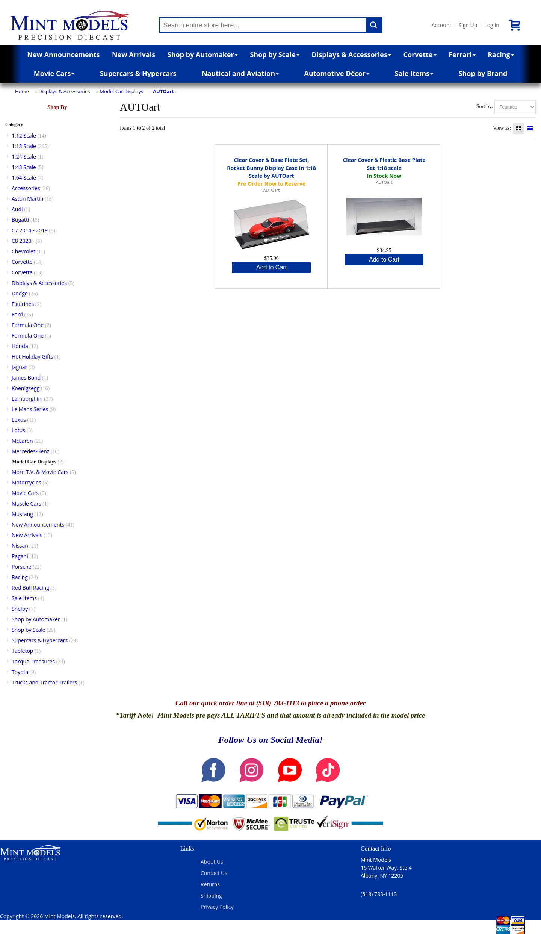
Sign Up (467, 25)
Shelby (20, 608)
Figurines (23, 303)
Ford (17, 314)
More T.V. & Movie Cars (40, 471)
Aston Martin (27, 198)
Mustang (22, 514)
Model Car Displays (121, 91)
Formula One (28, 324)
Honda (20, 346)
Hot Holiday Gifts (32, 356)
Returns (210, 884)
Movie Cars (54, 73)
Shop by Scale (274, 54)
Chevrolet (23, 251)
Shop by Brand (483, 73)
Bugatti (20, 219)
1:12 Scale (24, 135)
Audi (17, 209)
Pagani (20, 556)
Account (441, 25)
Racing (501, 54)
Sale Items (413, 73)
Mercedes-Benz (30, 451)
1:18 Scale (24, 146)
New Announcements (63, 54)
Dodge (20, 293)
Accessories (26, 188)
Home (22, 91)
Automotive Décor (336, 73)
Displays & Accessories (351, 54)
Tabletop (22, 650)
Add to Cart (271, 267)
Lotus (18, 430)
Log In (491, 25)
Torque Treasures (33, 661)
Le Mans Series (30, 409)
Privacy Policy (217, 906)
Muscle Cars (26, 503)
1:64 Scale (24, 177)
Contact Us (214, 872)
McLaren (22, 440)
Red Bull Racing (30, 587)
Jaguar (19, 367)
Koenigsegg (25, 388)
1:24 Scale (24, 156)
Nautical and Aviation (240, 73)
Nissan (20, 545)
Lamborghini (27, 398)
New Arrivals (133, 54)
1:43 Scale (24, 167)
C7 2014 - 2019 (30, 230)
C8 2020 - (23, 240)
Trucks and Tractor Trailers (44, 682)
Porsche (21, 566)
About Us (212, 861)
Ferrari (462, 54)
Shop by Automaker (203, 54)
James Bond (26, 377)
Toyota (20, 671)
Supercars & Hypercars (138, 73)
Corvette (420, 54)
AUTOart (163, 91)
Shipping (211, 895)
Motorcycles (26, 482)
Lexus (19, 419)
